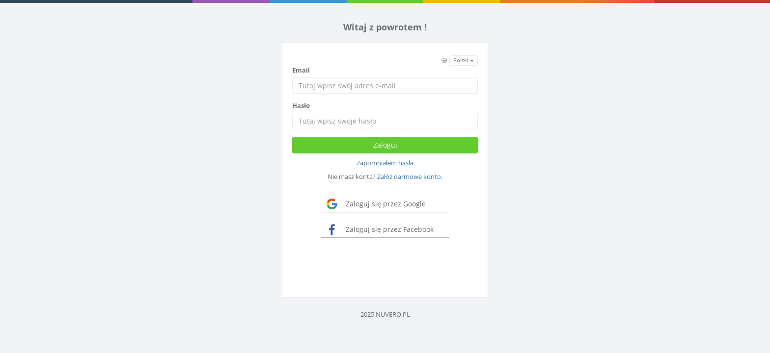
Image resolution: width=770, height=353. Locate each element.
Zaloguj (385, 145)
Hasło (301, 105)
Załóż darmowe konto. (409, 176)
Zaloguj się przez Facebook (390, 229)
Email (301, 70)
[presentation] (385, 266)
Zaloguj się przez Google (386, 203)
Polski (463, 60)
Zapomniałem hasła (385, 162)
